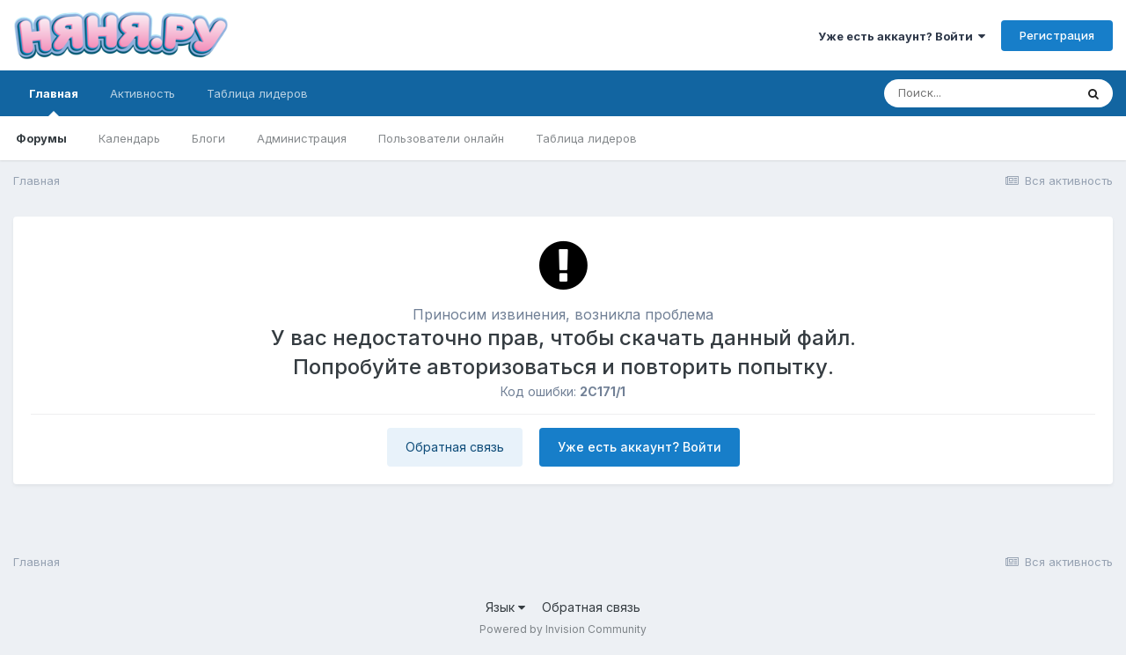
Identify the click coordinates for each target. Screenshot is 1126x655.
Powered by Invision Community (563, 629)
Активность (142, 93)
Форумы (41, 138)
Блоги (208, 138)
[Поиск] (979, 93)
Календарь (129, 138)
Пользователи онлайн (441, 138)
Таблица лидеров (586, 138)
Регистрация (1057, 35)
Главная (53, 101)
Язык (505, 607)
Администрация (302, 138)
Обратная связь (455, 446)
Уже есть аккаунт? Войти (901, 36)
